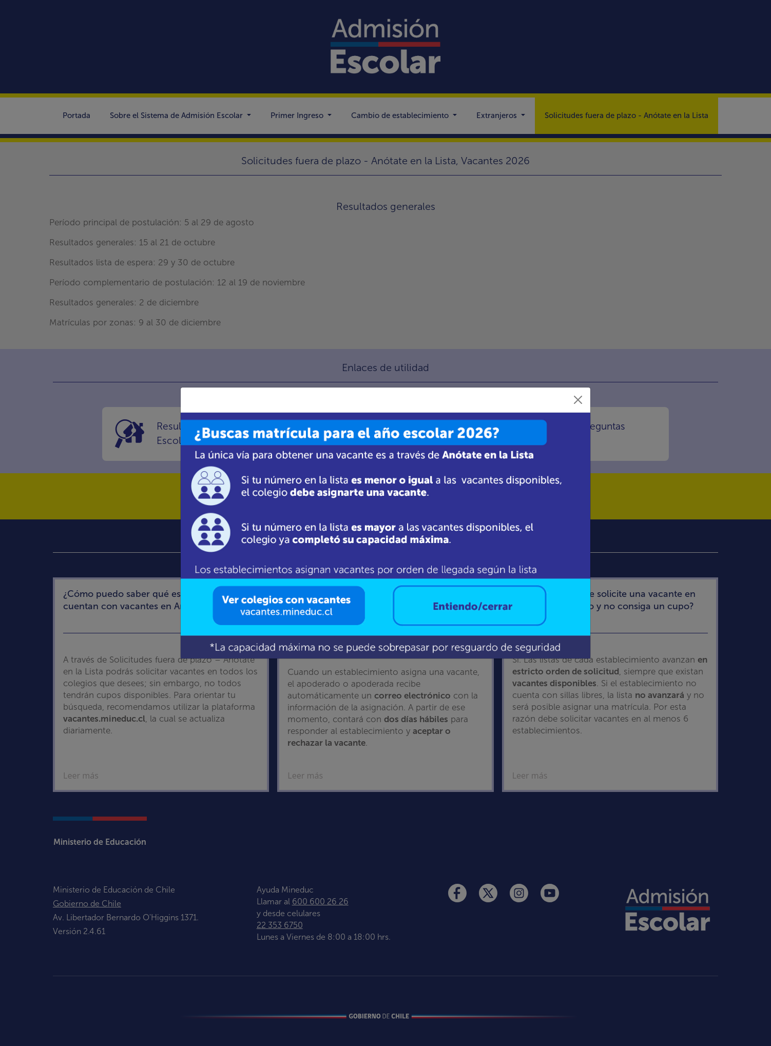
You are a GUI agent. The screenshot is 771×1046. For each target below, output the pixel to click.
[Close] (578, 400)
